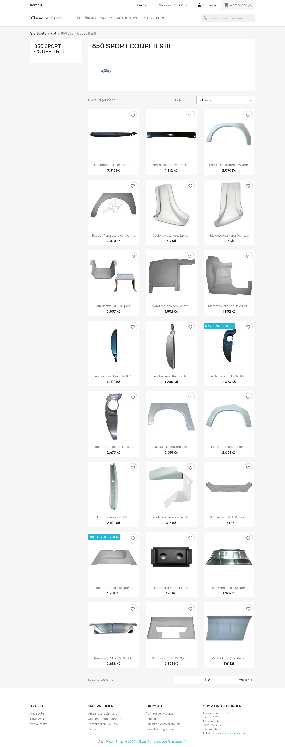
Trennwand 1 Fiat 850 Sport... (229, 588)
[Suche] (228, 18)
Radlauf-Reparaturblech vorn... (228, 165)
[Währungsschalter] (181, 5)
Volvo (106, 18)
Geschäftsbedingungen (104, 719)
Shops (92, 734)
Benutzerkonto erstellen (163, 724)
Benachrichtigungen (160, 729)
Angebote (37, 713)
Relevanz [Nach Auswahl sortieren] (226, 100)
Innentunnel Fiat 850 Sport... (113, 165)
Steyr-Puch (154, 18)
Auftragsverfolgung (159, 713)
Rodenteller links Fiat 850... (229, 376)
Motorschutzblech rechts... (171, 306)
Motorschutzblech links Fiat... (229, 306)
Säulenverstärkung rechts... (229, 235)
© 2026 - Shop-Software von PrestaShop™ (156, 742)
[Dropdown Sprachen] (146, 5)
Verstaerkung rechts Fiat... (171, 376)
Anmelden (153, 719)
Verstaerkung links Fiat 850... (114, 376)
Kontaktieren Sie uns (102, 724)
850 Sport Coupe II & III (49, 49)
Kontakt (36, 5)
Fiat (77, 18)
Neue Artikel (38, 719)
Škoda (91, 18)
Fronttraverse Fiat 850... (113, 517)
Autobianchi (128, 18)
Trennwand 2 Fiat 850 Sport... (114, 658)
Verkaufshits (39, 724)
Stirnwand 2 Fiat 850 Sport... (171, 658)
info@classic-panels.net (229, 733)
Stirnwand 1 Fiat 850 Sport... (229, 517)
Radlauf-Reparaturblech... (171, 447)
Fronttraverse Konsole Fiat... (171, 517)
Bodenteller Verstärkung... (171, 588)
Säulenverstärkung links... (171, 235)
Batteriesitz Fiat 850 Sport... (114, 306)
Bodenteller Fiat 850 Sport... (113, 588)
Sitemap (93, 729)
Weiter (246, 680)
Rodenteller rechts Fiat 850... (113, 447)
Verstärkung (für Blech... (229, 658)
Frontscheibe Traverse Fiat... (171, 165)
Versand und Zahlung (102, 713)
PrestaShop (114, 742)
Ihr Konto (155, 706)
